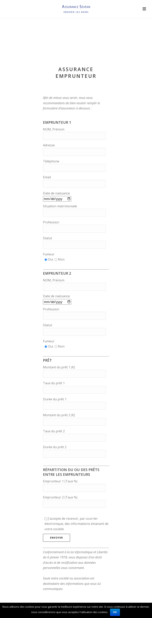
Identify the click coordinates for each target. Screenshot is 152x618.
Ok (115, 612)
